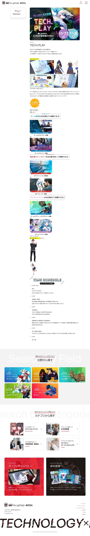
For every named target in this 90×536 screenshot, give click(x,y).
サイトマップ (83, 503)
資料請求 (83, 514)
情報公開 (83, 510)
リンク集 (83, 512)
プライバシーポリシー (81, 505)
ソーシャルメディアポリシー (80, 508)
